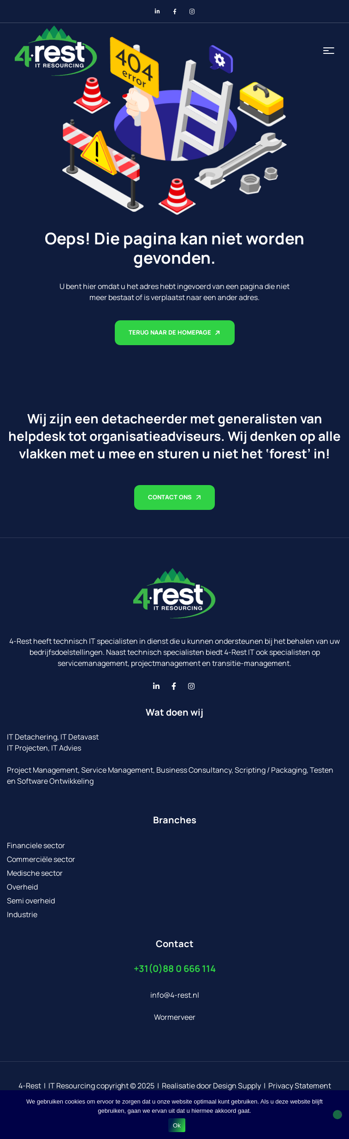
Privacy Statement (299, 1086)
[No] (337, 1114)
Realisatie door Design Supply (211, 1086)
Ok (177, 1125)
